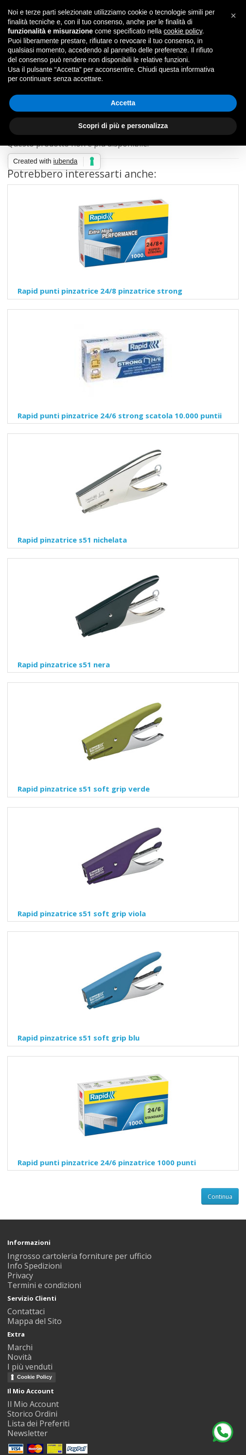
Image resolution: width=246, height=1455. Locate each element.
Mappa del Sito (34, 1321)
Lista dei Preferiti (38, 1423)
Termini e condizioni (44, 1285)
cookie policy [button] (183, 31)
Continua (220, 1196)
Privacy (20, 1275)
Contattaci (26, 1311)
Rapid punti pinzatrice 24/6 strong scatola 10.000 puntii (120, 415)
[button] (233, 15)
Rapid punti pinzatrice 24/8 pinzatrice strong (100, 291)
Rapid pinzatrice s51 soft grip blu (79, 1037)
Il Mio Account (33, 1404)
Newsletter (27, 1433)
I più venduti (30, 1366)
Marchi (20, 1347)
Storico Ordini (32, 1413)
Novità (19, 1357)
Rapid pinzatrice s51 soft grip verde (84, 789)
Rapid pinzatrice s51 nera (64, 664)
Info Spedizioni (34, 1265)
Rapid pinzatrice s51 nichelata (72, 540)
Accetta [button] (123, 103)
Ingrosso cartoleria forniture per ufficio (79, 1256)
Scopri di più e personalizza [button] (123, 126)
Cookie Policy (34, 1377)
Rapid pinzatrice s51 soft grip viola (82, 913)
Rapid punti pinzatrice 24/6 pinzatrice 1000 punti (107, 1162)
